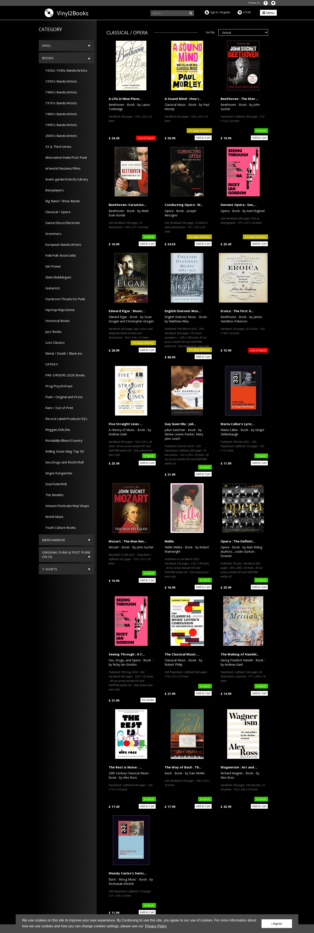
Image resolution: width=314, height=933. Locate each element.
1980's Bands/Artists (59, 114)
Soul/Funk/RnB (54, 484)
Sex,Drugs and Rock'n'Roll (63, 462)
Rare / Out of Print (57, 408)
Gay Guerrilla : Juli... (180, 424)
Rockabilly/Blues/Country (62, 440)
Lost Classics (53, 342)
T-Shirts (49, 569)
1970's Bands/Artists (59, 103)
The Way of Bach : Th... (183, 767)
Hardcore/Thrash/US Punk (63, 299)
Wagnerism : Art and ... (239, 767)
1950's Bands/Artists (59, 81)
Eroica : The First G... (237, 311)
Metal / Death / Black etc (62, 353)
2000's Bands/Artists (59, 135)
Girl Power (51, 266)
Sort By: (210, 32)
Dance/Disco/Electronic (61, 223)
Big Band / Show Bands (61, 201)
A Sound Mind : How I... (183, 98)
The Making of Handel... (240, 654)
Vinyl (46, 45)
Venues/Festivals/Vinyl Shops (65, 506)
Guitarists (51, 288)
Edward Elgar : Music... (127, 311)
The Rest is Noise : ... (125, 767)
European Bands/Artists (61, 244)
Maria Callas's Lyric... (237, 424)
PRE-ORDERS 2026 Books (63, 375)
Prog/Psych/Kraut (57, 386)
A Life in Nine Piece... (125, 98)
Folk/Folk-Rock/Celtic (59, 255)
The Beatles (53, 495)
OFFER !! (50, 364)
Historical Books (56, 320)
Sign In (214, 12)
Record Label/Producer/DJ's (64, 418)
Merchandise (53, 540)
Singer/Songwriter (57, 473)
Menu (268, 12)
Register (225, 12)
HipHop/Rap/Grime (58, 310)
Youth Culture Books (59, 527)
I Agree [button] (277, 923)
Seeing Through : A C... (127, 654)
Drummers (51, 233)
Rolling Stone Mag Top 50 (63, 451)
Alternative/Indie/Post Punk (64, 157)
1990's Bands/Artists (59, 125)
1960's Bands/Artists (59, 92)
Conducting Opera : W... (184, 204)
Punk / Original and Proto (62, 397)
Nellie (169, 541)
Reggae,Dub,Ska (56, 429)
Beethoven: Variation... (127, 204)
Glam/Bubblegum (56, 277)
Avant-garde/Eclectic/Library (65, 179)
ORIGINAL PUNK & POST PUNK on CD (66, 554)
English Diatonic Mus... (183, 311)
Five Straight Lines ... (126, 424)
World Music (53, 516)
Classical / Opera (56, 212)
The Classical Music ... (182, 654)
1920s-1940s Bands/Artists (64, 70)
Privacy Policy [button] (156, 926)
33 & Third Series (56, 146)
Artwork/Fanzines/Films (61, 168)
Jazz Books (52, 331)
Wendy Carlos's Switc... (128, 873)
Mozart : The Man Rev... (128, 541)
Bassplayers (53, 190)
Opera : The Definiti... (238, 541)
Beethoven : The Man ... (239, 98)
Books (47, 58)
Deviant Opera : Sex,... (239, 204)
